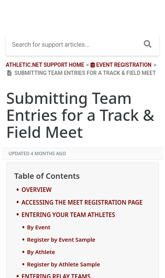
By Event (38, 227)
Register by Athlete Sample (63, 264)
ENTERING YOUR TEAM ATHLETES (68, 215)
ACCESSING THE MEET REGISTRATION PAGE (82, 202)
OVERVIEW (37, 189)
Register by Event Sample (61, 239)
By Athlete (41, 252)
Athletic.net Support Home (45, 65)
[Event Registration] (120, 65)
